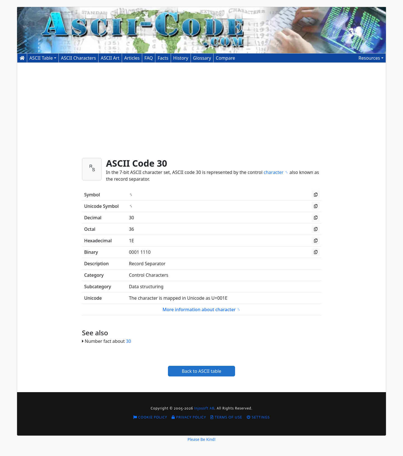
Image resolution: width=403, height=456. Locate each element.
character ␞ (276, 172)
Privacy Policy (189, 417)
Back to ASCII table (201, 371)
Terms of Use (226, 417)
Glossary (202, 58)
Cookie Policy (150, 417)
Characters (78, 58)
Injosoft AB (204, 408)
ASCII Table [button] (41, 58)
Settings (258, 417)
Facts (163, 58)
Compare (225, 58)
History (180, 58)
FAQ (148, 58)
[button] (371, 58)
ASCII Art (110, 58)
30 (128, 341)
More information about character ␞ (202, 309)
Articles (132, 58)
